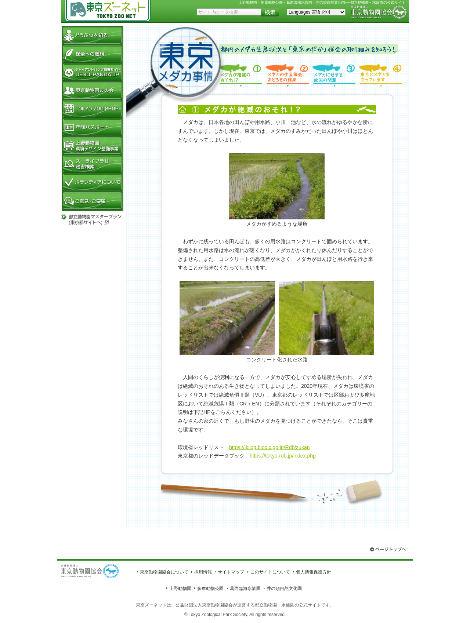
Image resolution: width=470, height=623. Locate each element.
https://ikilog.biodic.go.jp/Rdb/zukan (269, 447)
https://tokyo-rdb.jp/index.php (283, 456)
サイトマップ (231, 572)
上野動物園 (180, 588)
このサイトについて (270, 572)
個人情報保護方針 (313, 572)
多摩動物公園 (210, 588)
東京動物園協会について (164, 572)
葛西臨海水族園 (245, 588)
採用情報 (203, 572)
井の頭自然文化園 (284, 588)
